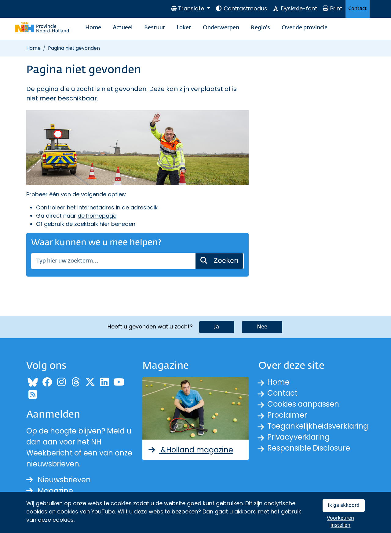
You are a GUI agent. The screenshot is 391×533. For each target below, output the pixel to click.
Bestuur (154, 28)
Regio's (260, 28)
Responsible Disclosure (308, 448)
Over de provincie (304, 28)
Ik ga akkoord (344, 505)
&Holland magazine (190, 450)
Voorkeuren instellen (340, 522)
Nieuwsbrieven (58, 480)
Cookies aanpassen (303, 404)
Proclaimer (287, 415)
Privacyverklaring (298, 437)
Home (93, 28)
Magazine (49, 491)
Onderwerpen (221, 28)
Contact (357, 8)
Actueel (123, 28)
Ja (216, 327)
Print (332, 8)
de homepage (97, 215)
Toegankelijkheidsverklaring (317, 426)
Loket (184, 28)
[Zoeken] (113, 261)
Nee (262, 327)
